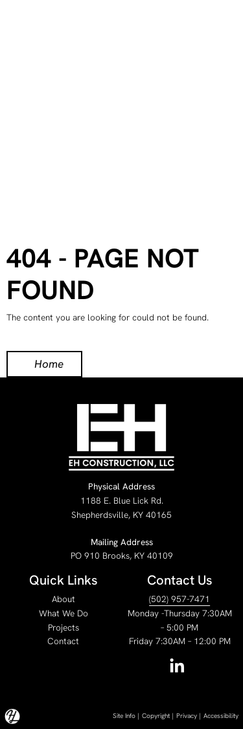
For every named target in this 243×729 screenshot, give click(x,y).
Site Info (124, 716)
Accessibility (220, 716)
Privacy (186, 716)
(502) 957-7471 (179, 599)
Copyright (156, 716)
